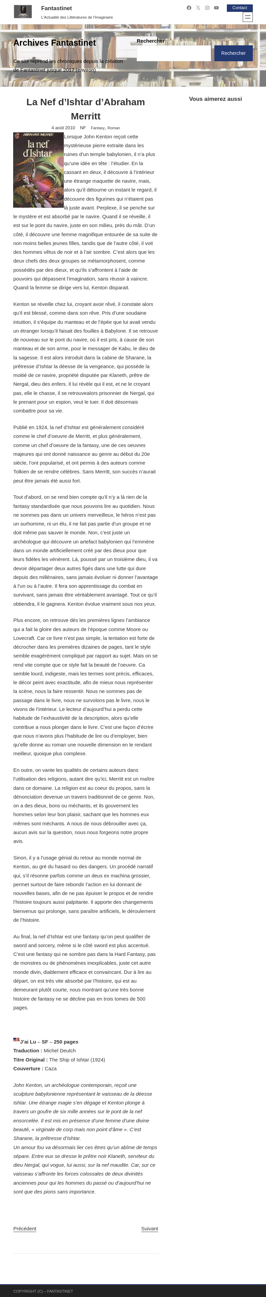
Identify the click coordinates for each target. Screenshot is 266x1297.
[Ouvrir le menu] (248, 17)
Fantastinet (56, 8)
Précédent (24, 1228)
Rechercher (151, 40)
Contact (239, 7)
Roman (113, 128)
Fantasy (98, 128)
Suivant (149, 1228)
